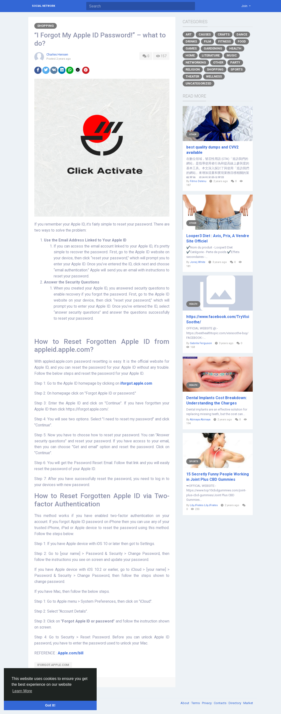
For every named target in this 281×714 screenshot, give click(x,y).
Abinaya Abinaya (200, 419)
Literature (211, 55)
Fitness (224, 41)
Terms (196, 703)
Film (207, 41)
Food (242, 41)
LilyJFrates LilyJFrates (204, 505)
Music (232, 55)
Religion (193, 69)
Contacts (220, 703)
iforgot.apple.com (136, 383)
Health (235, 48)
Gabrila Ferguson (201, 343)
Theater (192, 76)
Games (191, 48)
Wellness (214, 76)
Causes (205, 34)
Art (189, 34)
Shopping (45, 26)
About (185, 703)
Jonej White (197, 262)
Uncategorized (198, 83)
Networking (196, 62)
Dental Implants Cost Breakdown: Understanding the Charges (216, 400)
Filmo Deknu (198, 181)
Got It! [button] (50, 705)
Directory (235, 703)
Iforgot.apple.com (53, 665)
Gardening (213, 48)
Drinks (191, 41)
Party (235, 62)
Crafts (224, 34)
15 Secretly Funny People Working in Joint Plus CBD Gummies (217, 477)
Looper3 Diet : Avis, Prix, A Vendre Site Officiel (217, 238)
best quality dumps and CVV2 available (212, 150)
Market (248, 703)
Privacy (207, 703)
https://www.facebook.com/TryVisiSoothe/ (217, 319)
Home (190, 55)
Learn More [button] (22, 691)
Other (218, 62)
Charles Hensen (57, 54)
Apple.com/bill (70, 653)
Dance (242, 34)
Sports (237, 69)
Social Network (43, 5)
